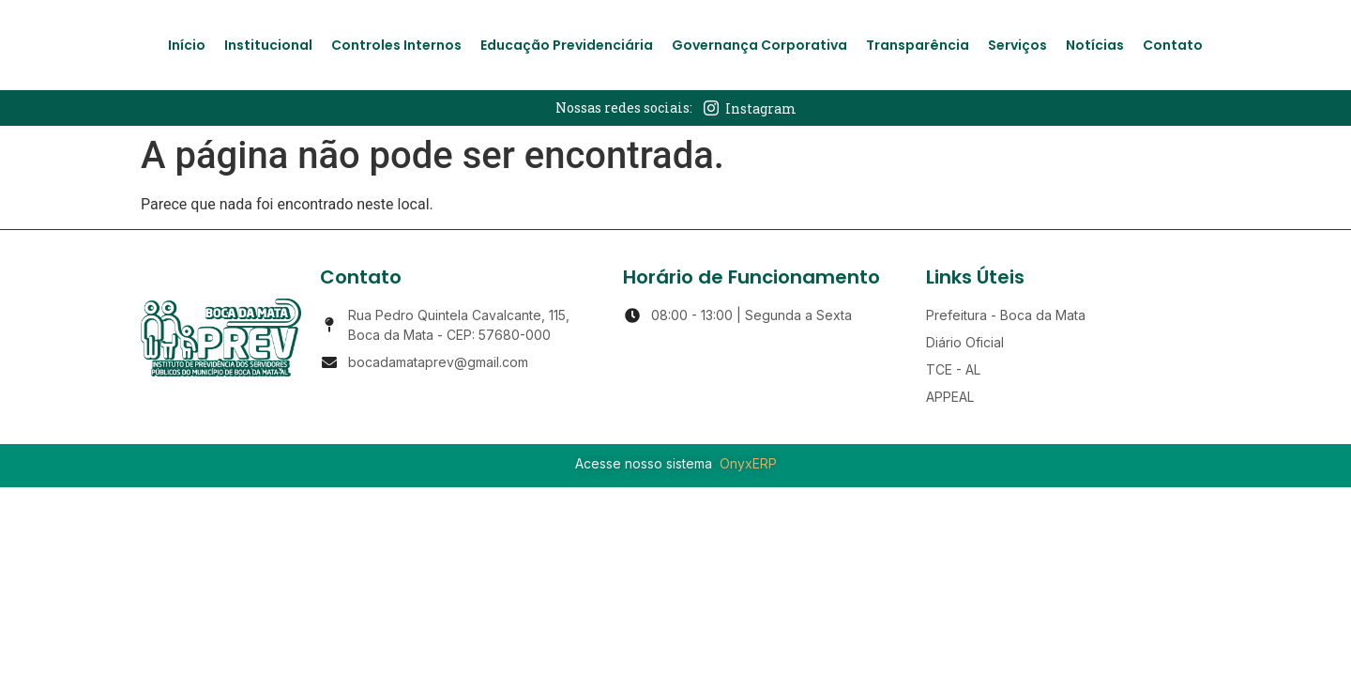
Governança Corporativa (759, 45)
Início (186, 45)
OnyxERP (748, 463)
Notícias (1095, 45)
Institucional (268, 45)
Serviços (1017, 45)
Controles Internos (396, 45)
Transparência (917, 45)
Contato (1173, 45)
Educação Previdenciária (566, 45)
